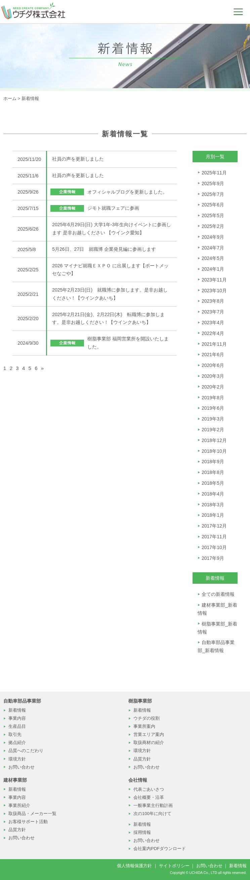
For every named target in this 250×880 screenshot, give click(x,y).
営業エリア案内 (148, 734)
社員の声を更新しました (78, 159)
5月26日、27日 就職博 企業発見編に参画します (104, 249)
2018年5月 (213, 483)
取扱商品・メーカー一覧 (32, 813)
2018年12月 (214, 440)
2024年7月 (213, 247)
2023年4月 (213, 322)
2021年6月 (213, 354)
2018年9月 (213, 461)
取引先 (15, 734)
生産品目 (17, 726)
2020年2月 (213, 387)
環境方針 (17, 758)
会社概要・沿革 (148, 797)
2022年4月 (213, 333)
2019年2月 (213, 429)
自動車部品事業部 (22, 701)
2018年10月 (214, 451)
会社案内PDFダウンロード (159, 848)
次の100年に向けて (152, 813)
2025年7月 (213, 194)
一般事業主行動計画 (153, 805)
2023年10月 (214, 290)
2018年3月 (213, 504)
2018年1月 (213, 515)
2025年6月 (213, 204)
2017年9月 (213, 558)
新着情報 (30, 98)
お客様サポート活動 (28, 821)
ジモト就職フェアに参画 (113, 208)
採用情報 (142, 832)
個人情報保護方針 (134, 865)
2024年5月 (213, 258)
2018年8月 (213, 472)
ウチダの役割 (146, 718)
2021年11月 (214, 344)
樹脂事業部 (140, 701)
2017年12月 (214, 526)
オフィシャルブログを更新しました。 (127, 192)
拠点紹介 (17, 742)
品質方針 (142, 758)
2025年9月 (213, 183)
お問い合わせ (21, 767)
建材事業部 (15, 780)
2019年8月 (213, 397)
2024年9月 (213, 237)
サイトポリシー (174, 865)
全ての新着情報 (218, 594)
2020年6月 (213, 365)
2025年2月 (213, 226)
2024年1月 (213, 269)
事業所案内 (144, 726)
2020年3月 (213, 376)
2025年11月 (214, 172)
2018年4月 (213, 494)
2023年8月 (213, 301)
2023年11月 (214, 279)
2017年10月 (214, 547)
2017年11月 (214, 536)
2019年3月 (213, 418)
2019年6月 (213, 408)
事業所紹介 (19, 805)
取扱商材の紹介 (148, 742)
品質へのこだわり (25, 750)
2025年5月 (213, 215)
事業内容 (17, 718)
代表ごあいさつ (148, 789)
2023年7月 (213, 311)
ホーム (9, 98)
